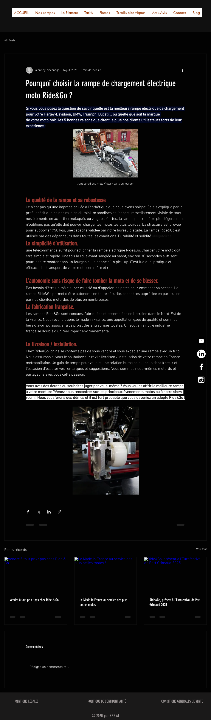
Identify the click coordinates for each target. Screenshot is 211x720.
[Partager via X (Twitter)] (38, 512)
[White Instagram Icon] (201, 379)
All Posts (10, 40)
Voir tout (201, 549)
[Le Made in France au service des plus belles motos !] (105, 574)
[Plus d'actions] (182, 70)
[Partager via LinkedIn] (49, 512)
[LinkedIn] (201, 354)
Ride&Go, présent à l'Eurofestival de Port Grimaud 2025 (174, 602)
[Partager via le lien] (59, 512)
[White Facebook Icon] (201, 366)
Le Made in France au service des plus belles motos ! (103, 602)
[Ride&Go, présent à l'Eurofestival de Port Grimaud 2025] (175, 574)
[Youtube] (201, 341)
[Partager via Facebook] (28, 512)
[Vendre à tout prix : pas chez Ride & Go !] (36, 574)
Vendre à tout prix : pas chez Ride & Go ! (35, 600)
